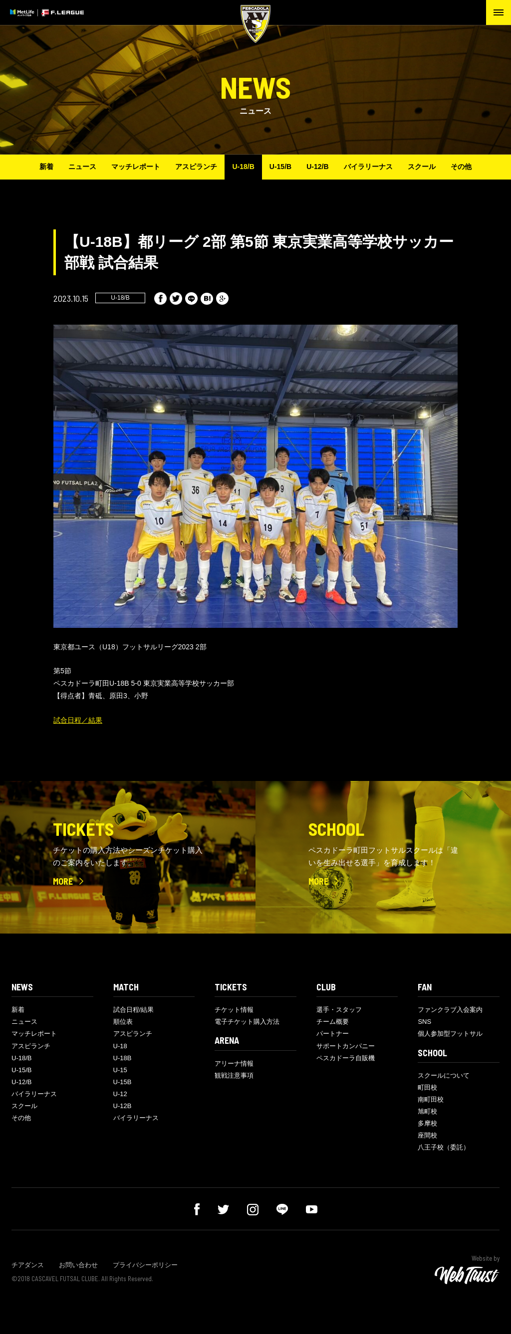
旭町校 (427, 1111)
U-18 (120, 1046)
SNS (424, 1021)
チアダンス (27, 1265)
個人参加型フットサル (450, 1033)
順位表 (123, 1021)
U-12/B (317, 167)
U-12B (122, 1106)
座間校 (427, 1135)
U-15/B (280, 167)
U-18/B (243, 167)
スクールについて (444, 1075)
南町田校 (431, 1099)
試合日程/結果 (133, 1009)
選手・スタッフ (339, 1009)
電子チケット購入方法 (247, 1021)
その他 (461, 167)
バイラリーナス (368, 167)
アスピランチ (196, 167)
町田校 (427, 1087)
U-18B (122, 1058)
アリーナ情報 (234, 1063)
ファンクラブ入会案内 (450, 1009)
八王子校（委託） (444, 1147)
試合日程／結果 (77, 720)
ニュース (82, 167)
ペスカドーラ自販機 (345, 1058)
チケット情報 (234, 1009)
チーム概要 (332, 1021)
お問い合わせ (78, 1265)
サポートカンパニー (345, 1046)
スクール (422, 167)
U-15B (122, 1082)
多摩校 (427, 1123)
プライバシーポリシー (145, 1265)
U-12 (120, 1094)
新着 (46, 167)
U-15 (120, 1070)
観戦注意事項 (234, 1075)
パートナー (332, 1033)
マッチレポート (135, 167)
